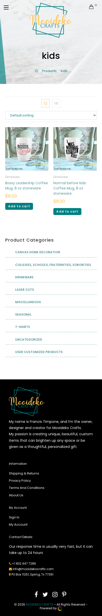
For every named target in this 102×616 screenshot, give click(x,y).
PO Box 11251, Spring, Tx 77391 (32, 574)
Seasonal (23, 314)
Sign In (14, 517)
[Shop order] (51, 115)
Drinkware (12, 177)
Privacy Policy (20, 480)
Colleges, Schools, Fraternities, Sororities (53, 265)
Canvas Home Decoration (37, 252)
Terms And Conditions (26, 487)
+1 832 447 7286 (24, 563)
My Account (18, 524)
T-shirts (22, 327)
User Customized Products (39, 352)
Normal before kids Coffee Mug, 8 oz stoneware (69, 188)
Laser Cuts (24, 290)
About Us (16, 495)
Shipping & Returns (24, 473)
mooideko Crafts (39, 604)
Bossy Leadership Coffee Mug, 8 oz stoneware (26, 186)
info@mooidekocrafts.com (33, 569)
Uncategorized (28, 339)
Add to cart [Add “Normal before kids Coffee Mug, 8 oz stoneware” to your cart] (67, 211)
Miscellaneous (28, 302)
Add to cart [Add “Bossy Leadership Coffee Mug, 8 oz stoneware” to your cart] (19, 206)
